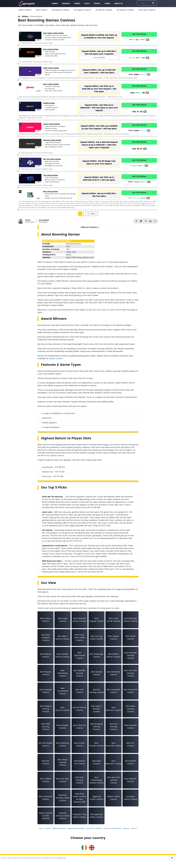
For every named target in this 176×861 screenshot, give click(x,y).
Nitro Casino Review (50, 49)
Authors (48, 828)
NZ (19, 16)
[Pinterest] (145, 221)
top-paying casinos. (55, 455)
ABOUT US (118, 3)
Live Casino (101, 310)
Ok (172, 858)
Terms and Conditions (94, 828)
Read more (62, 858)
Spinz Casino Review (51, 84)
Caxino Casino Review (51, 124)
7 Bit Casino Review (50, 175)
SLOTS (86, 3)
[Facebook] (136, 221)
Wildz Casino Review (51, 68)
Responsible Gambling (76, 828)
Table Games (115, 310)
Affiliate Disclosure (59, 828)
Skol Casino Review (50, 191)
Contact (134, 828)
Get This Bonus (139, 34)
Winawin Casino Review (52, 140)
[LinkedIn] (150, 221)
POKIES (77, 3)
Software (25, 16)
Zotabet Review (49, 103)
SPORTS (97, 3)
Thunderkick (61, 393)
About (41, 828)
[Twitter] (141, 221)
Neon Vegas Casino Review (53, 33)
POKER (107, 3)
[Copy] (155, 221)
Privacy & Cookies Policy (112, 828)
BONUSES (66, 3)
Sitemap (126, 828)
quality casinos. (56, 358)
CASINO (54, 3)
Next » (93, 214)
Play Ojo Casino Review (52, 159)
